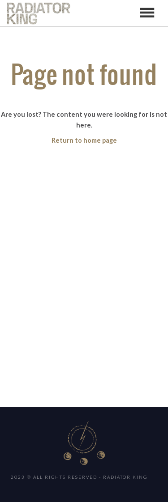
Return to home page (84, 140)
